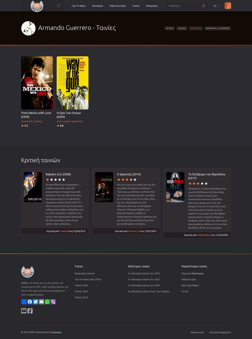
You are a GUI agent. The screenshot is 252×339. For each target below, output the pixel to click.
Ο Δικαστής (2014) (129, 174)
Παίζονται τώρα (117, 5)
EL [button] (216, 5)
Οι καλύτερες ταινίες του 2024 (144, 285)
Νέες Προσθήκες (190, 285)
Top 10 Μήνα (79, 5)
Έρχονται (192, 273)
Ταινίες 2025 (81, 291)
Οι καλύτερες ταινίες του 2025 (144, 279)
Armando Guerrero (218, 28)
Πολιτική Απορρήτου (220, 332)
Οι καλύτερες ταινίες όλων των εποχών (149, 291)
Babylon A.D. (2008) (58, 174)
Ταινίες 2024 (81, 297)
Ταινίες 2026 (81, 285)
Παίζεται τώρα (188, 279)
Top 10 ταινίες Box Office (88, 279)
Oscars (185, 291)
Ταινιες (181, 28)
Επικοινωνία (197, 332)
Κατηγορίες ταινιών (85, 273)
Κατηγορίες (152, 5)
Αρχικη (170, 28)
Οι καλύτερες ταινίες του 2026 (144, 273)
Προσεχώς (97, 5)
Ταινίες (135, 5)
